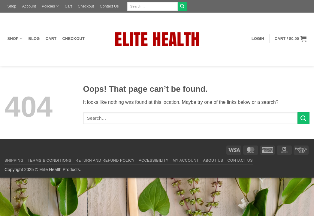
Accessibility (153, 160)
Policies (50, 6)
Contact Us (109, 6)
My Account (186, 160)
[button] (258, 38)
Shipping (14, 160)
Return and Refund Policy (105, 160)
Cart (68, 6)
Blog (34, 38)
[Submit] (182, 6)
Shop (12, 6)
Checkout (86, 6)
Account (29, 6)
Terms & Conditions (49, 160)
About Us (213, 160)
